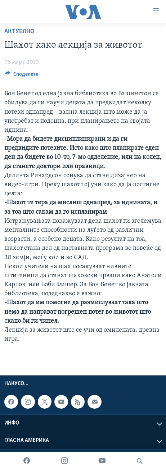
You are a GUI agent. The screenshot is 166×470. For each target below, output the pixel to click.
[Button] (21, 76)
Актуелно (19, 31)
